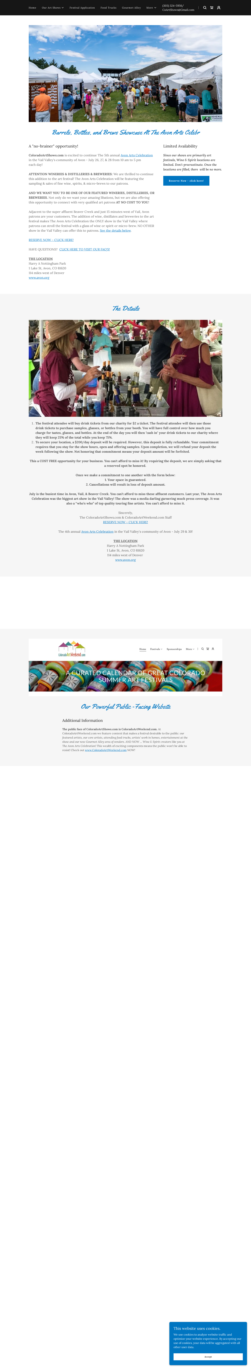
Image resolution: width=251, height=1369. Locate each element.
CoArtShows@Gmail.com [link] (178, 10)
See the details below (115, 231)
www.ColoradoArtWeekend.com (106, 750)
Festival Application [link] (82, 7)
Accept (212, 1356)
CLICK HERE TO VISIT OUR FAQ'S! (84, 249)
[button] (53, 8)
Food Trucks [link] (108, 7)
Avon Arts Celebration (137, 155)
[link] (211, 7)
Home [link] (32, 7)
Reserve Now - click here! (186, 180)
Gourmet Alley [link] (131, 7)
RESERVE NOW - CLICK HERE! (51, 240)
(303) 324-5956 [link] (172, 5)
